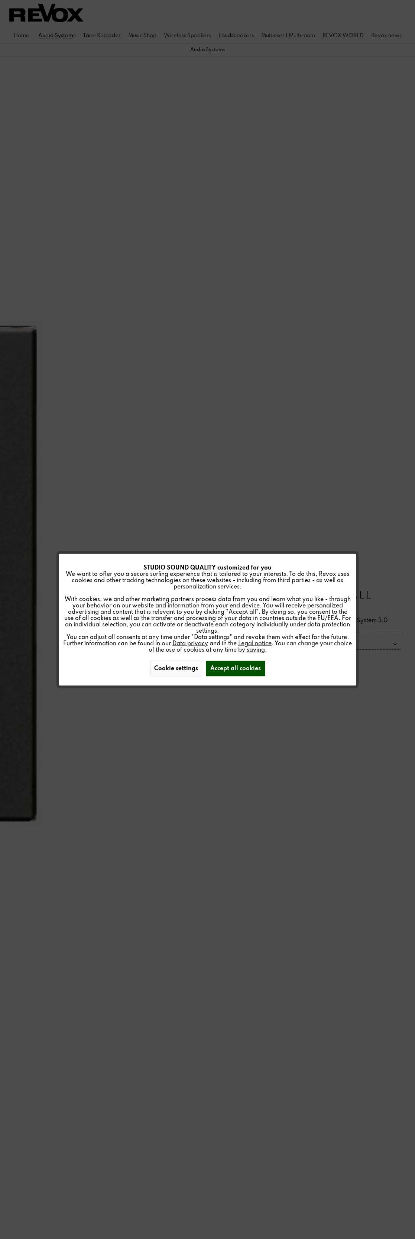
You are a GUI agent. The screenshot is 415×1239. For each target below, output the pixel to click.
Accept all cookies (235, 668)
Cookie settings (176, 668)
